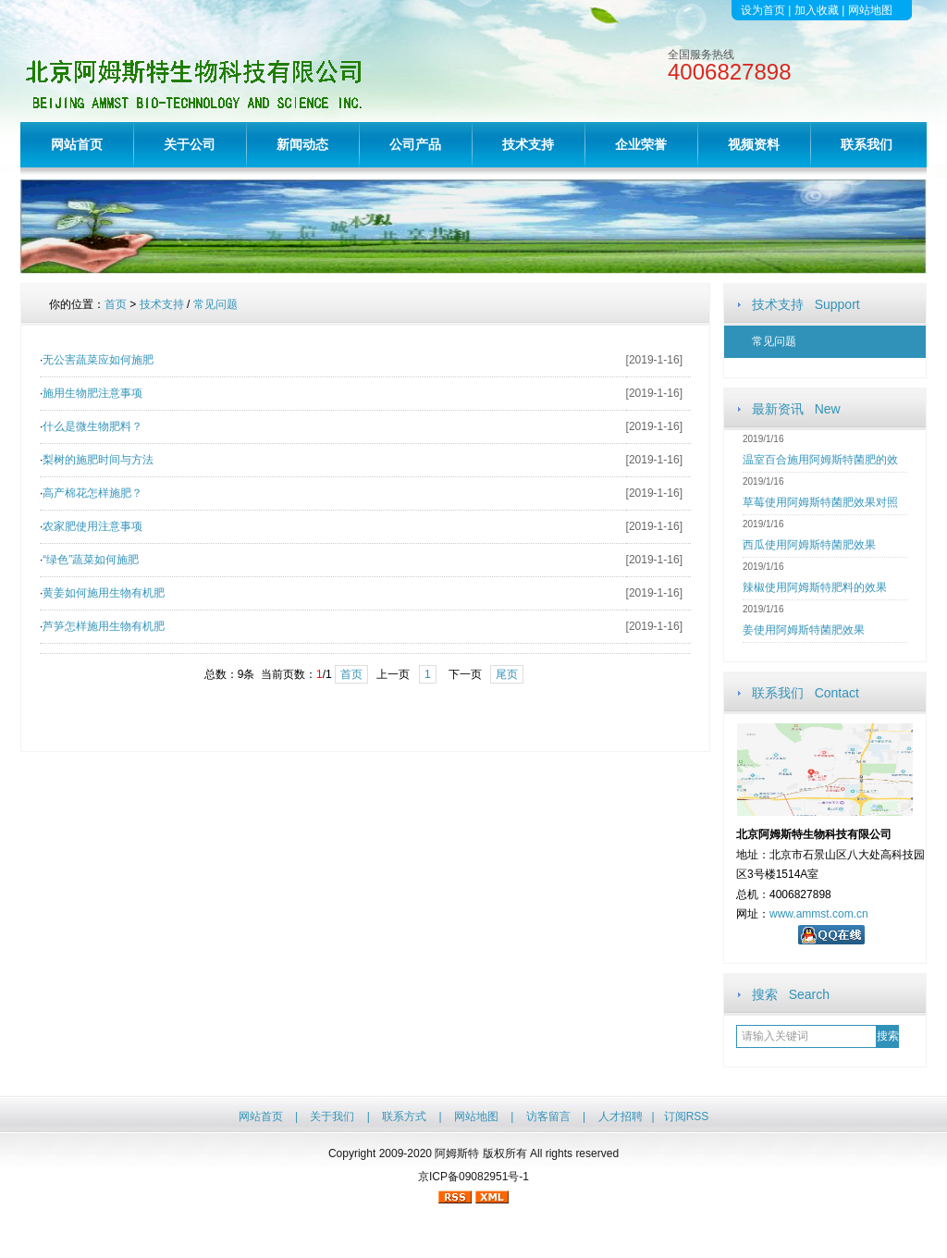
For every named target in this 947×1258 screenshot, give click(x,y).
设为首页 (763, 10)
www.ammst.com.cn (818, 913)
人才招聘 (620, 1116)
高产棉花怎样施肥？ (92, 493)
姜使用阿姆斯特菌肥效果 (804, 629)
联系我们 (866, 144)
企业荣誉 (641, 144)
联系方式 (404, 1116)
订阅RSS (686, 1116)
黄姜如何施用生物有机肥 (104, 592)
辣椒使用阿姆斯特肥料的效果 (815, 587)
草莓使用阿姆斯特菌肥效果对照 (820, 502)
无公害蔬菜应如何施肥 (98, 359)
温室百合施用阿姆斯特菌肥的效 (820, 459)
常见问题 (774, 341)
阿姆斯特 (457, 1153)
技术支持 (528, 144)
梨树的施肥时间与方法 (98, 459)
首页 (116, 304)
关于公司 (189, 144)
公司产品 (415, 144)
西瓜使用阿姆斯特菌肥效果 (809, 544)
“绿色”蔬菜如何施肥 (91, 559)
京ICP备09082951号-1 (473, 1176)
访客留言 (548, 1116)
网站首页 (77, 144)
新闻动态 (302, 144)
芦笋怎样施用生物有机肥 (104, 626)
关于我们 (332, 1116)
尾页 (507, 674)
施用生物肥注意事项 (92, 393)
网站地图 (870, 10)
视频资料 (754, 144)
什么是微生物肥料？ (92, 426)
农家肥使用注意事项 (92, 526)
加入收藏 (816, 10)
